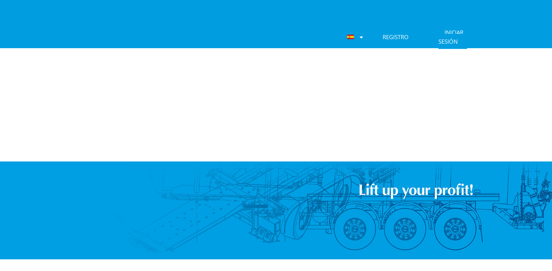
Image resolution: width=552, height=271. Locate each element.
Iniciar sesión (450, 37)
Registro (396, 37)
